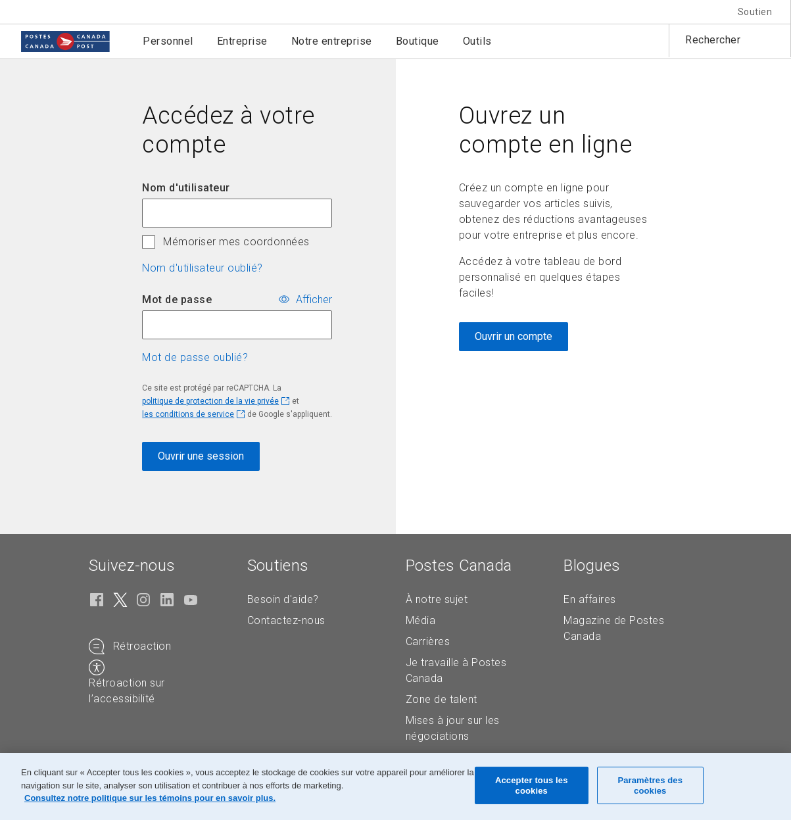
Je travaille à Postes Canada (456, 670)
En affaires (589, 599)
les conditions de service (188, 414)
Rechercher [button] (712, 40)
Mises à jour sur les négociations (453, 728)
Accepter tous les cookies (531, 785)
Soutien (755, 12)
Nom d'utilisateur (186, 187)
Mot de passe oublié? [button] (195, 357)
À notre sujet (437, 599)
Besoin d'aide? (283, 599)
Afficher (314, 300)
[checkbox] (148, 242)
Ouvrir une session (201, 456)
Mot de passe (177, 299)
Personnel (168, 41)
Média (421, 620)
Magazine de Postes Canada (613, 628)
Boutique (417, 41)
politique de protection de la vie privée (210, 401)
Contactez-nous (286, 620)
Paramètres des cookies (650, 785)
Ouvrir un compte (513, 336)
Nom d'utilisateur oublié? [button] (202, 268)
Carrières (428, 641)
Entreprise (242, 41)
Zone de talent (441, 699)
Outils (477, 41)
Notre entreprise (331, 41)
